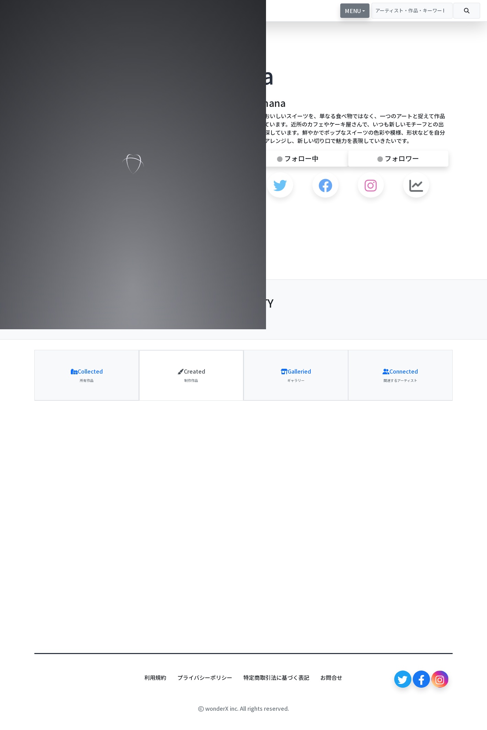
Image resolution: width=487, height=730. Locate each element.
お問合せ (331, 677)
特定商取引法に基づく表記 (276, 677)
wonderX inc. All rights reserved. (243, 708)
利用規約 (155, 677)
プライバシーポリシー (204, 677)
